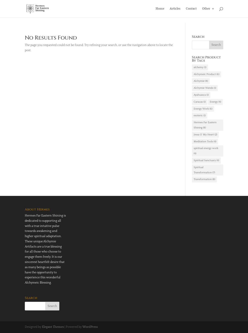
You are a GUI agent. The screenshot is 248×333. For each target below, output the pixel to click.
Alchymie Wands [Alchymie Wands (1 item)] (205, 88)
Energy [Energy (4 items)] (215, 101)
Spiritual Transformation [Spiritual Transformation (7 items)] (204, 170)
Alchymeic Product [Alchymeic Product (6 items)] (206, 74)
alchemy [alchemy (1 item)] (200, 67)
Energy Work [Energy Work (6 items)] (203, 108)
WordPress (90, 327)
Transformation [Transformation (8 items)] (204, 179)
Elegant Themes (53, 327)
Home (160, 8)
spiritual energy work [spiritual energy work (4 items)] (206, 151)
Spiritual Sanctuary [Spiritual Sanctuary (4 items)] (206, 160)
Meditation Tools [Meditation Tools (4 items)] (205, 141)
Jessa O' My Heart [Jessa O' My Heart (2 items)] (205, 134)
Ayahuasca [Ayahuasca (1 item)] (201, 95)
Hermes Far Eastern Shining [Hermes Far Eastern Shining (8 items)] (205, 125)
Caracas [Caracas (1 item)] (200, 101)
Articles (175, 8)
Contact (191, 8)
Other (206, 8)
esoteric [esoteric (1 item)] (200, 115)
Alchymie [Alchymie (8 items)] (201, 81)
